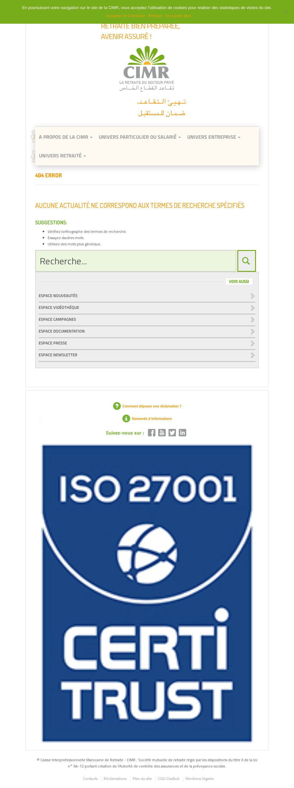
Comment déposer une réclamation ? (147, 406)
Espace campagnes (57, 319)
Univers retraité (62, 155)
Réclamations (115, 778)
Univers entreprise (213, 137)
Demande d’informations (147, 418)
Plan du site (142, 778)
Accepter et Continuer (125, 15)
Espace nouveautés (58, 295)
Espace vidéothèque (59, 307)
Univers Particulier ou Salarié (140, 137)
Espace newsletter (58, 355)
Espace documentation (62, 331)
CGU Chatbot (168, 778)
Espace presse (53, 343)
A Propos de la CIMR (65, 137)
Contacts (90, 778)
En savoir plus (178, 15)
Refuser (155, 15)
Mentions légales (200, 778)
